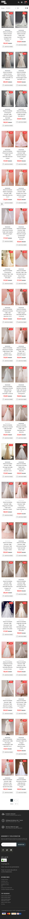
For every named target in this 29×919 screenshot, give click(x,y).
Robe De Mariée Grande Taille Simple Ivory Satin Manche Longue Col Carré (21, 193)
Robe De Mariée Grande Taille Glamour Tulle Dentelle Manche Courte (21, 665)
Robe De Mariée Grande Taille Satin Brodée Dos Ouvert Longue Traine (21, 154)
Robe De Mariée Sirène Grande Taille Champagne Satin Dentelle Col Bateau (7, 75)
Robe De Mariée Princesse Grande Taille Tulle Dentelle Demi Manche (21, 428)
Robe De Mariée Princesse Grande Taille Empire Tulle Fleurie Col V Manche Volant (8, 351)
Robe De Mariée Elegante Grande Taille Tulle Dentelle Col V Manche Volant (21, 351)
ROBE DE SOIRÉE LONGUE (6, 902)
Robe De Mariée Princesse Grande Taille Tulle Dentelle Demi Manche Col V (8, 312)
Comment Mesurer (5, 883)
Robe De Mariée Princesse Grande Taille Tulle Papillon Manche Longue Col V (7, 232)
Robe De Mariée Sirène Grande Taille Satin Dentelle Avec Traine (21, 35)
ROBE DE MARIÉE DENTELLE (6, 896)
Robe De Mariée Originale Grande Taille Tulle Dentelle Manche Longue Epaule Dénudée (21, 626)
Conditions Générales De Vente (7, 889)
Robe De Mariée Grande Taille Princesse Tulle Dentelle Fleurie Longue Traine (7, 546)
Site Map (3, 904)
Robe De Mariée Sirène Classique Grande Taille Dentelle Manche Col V (7, 193)
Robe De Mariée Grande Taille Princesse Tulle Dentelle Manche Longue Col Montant (7, 585)
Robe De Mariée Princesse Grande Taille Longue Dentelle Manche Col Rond (21, 312)
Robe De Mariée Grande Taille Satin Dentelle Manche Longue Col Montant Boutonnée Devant (21, 234)
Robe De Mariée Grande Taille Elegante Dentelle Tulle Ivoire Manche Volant (8, 505)
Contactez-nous (4, 881)
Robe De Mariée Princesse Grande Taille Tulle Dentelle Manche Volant (8, 154)
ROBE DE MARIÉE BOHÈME (6, 899)
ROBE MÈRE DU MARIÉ (5, 900)
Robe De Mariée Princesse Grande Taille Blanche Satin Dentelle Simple (21, 783)
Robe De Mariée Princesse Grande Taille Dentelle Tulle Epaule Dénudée (8, 428)
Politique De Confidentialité (6, 887)
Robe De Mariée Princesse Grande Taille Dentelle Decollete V (21, 113)
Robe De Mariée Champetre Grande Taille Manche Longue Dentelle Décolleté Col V (7, 115)
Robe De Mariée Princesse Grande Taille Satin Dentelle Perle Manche (21, 467)
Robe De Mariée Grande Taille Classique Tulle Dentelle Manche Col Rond (21, 584)
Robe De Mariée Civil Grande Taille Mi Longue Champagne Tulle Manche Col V (7, 742)
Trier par (2, 8)
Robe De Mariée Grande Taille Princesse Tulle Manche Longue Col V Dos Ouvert (8, 704)
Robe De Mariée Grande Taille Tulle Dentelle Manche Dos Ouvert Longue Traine (21, 274)
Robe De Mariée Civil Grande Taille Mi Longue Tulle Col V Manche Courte (21, 704)
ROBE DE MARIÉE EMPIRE (5, 897)
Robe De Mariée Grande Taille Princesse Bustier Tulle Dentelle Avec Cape (21, 546)
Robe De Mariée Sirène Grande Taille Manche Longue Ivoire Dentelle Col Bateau (7, 36)
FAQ (2, 886)
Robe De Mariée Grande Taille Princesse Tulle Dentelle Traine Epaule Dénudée (7, 625)
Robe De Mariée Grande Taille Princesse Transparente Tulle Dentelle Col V (21, 506)
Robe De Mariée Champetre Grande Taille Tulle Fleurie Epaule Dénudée (7, 274)
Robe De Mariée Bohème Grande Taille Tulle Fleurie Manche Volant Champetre (21, 390)
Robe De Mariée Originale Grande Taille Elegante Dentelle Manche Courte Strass (7, 665)
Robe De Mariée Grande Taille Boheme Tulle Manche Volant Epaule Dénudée (7, 783)
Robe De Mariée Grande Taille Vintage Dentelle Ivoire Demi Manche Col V (7, 467)
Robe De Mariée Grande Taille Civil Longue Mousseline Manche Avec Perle (21, 743)
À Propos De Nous (4, 879)
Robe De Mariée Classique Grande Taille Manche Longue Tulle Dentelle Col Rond (7, 390)
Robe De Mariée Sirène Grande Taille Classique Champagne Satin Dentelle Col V (21, 75)
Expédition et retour (5, 884)
